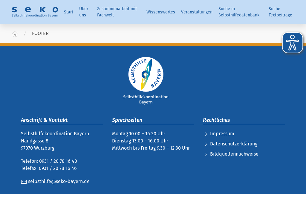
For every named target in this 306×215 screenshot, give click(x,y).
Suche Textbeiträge (280, 12)
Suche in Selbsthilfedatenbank (238, 12)
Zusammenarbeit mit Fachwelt (117, 12)
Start (68, 12)
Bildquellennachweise (234, 154)
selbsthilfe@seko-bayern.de (55, 181)
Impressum (222, 133)
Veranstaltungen (196, 12)
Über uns (83, 12)
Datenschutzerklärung (233, 144)
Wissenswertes (160, 12)
